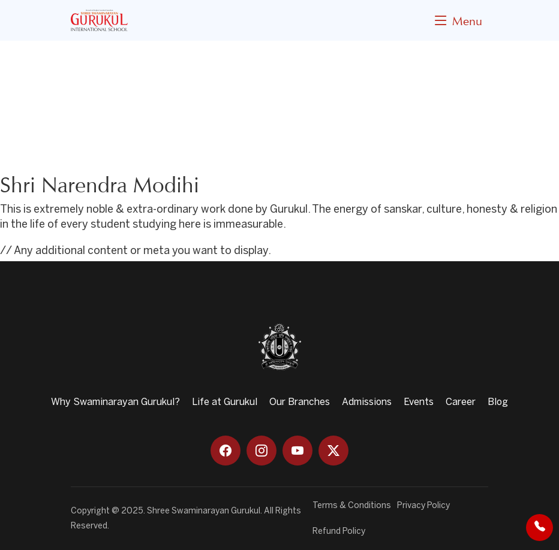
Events (419, 402)
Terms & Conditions (351, 506)
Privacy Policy (423, 506)
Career (461, 402)
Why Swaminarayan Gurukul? (115, 402)
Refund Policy (338, 532)
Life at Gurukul (224, 402)
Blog (498, 402)
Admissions (367, 402)
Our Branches (299, 402)
